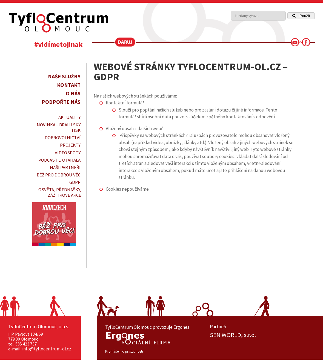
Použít (301, 16)
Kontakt (69, 84)
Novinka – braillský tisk (59, 127)
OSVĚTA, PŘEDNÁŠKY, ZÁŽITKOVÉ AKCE (59, 192)
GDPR (75, 182)
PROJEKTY (70, 145)
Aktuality (69, 117)
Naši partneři (65, 167)
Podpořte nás (61, 101)
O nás (73, 93)
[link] (296, 43)
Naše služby (64, 76)
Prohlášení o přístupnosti (124, 351)
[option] (262, 335)
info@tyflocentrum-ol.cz (46, 349)
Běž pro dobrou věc (59, 175)
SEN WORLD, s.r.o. (233, 335)
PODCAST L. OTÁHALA (59, 160)
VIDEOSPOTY (68, 153)
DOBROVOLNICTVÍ (63, 138)
